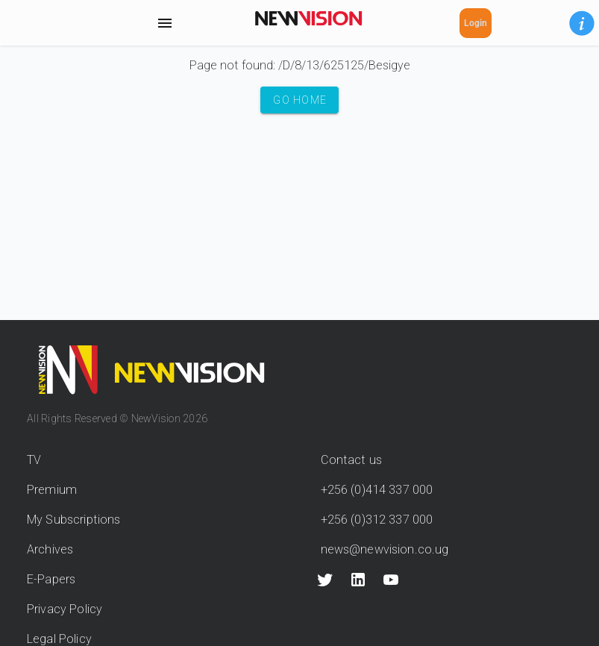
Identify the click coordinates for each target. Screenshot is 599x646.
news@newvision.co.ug (385, 549)
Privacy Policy (64, 609)
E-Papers (51, 579)
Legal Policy (59, 639)
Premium (52, 490)
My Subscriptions (73, 519)
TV (34, 460)
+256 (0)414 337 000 (377, 490)
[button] (582, 23)
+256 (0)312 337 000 (377, 519)
